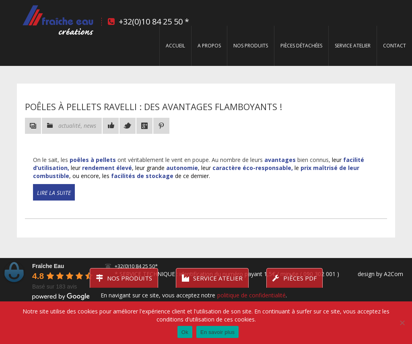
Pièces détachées (301, 45)
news (90, 125)
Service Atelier (353, 45)
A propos (209, 45)
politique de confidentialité (251, 295)
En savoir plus (217, 332)
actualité (69, 125)
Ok (184, 332)
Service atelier (212, 278)
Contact (394, 45)
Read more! (46, 200)
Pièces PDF (294, 278)
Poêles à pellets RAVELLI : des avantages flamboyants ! (153, 106)
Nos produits (250, 45)
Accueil (175, 45)
